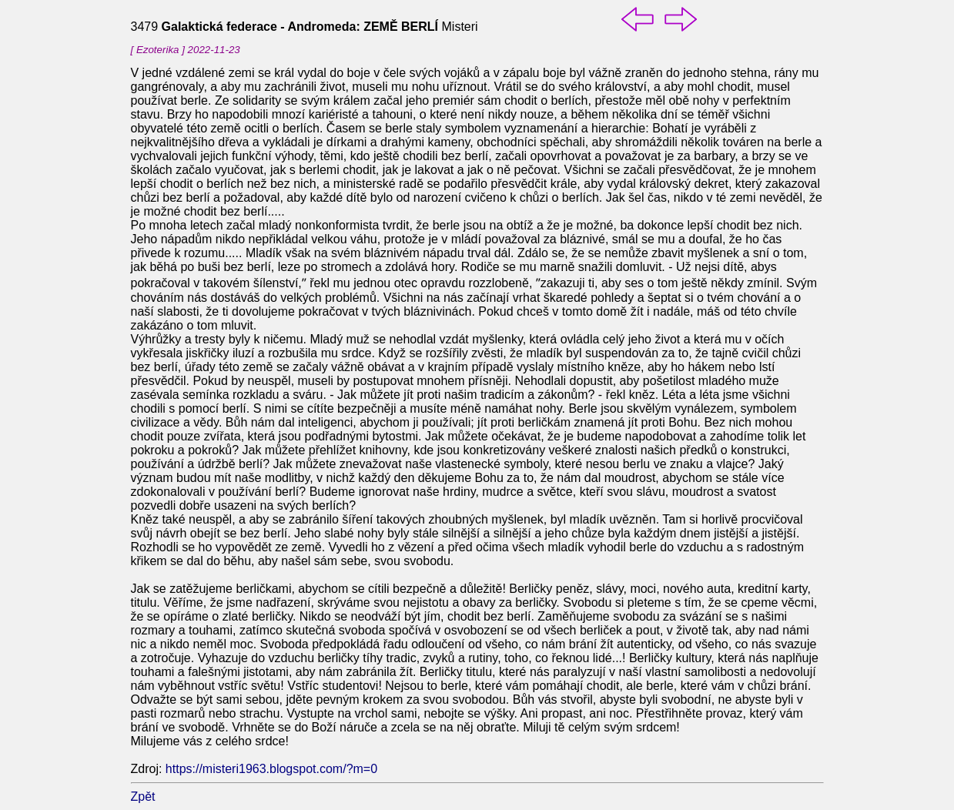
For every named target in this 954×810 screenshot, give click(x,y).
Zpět (143, 796)
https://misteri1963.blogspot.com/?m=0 (271, 768)
